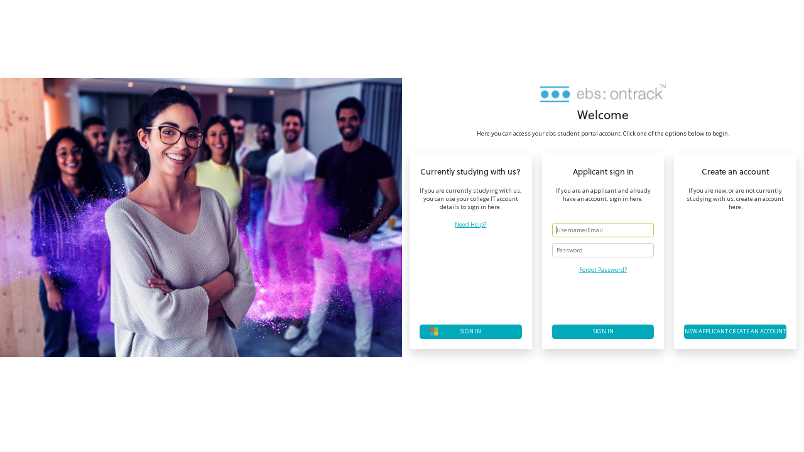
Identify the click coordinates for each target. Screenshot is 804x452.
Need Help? (470, 225)
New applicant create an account (735, 331)
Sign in (603, 331)
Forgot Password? (603, 270)
